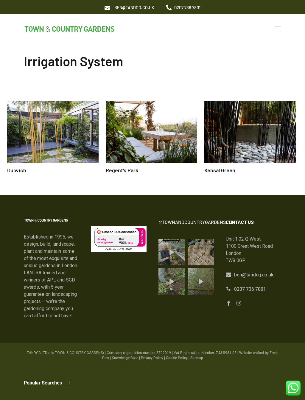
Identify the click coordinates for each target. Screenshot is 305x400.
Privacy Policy (152, 358)
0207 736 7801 (250, 289)
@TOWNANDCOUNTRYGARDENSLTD (196, 222)
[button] (134, 7)
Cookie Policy (177, 358)
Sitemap (196, 358)
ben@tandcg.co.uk (253, 275)
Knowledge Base (125, 358)
